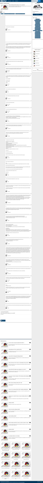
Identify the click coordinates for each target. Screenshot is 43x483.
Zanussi (2, 13)
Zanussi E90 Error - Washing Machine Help (37, 70)
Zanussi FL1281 (38, 23)
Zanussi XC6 (35, 30)
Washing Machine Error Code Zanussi (20, 13)
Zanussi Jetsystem (37, 25)
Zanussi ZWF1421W (37, 32)
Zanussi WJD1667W (37, 27)
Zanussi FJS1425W (37, 21)
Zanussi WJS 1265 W (37, 28)
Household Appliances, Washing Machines (9, 13)
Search (37, 14)
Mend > (2, 3)
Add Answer (3, 320)
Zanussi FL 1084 (38, 22)
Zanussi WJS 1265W (37, 29)
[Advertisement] (18, 20)
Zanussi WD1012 (37, 26)
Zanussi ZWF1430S (37, 34)
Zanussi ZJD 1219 (39, 30)
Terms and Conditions (21, 482)
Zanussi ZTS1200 (37, 31)
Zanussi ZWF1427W (37, 33)
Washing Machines (6, 3)
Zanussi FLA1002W (37, 24)
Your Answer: (2, 314)
